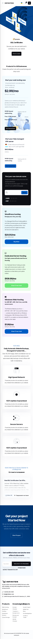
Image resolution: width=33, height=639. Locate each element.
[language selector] (22, 3)
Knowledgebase (27, 613)
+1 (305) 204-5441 (8, 592)
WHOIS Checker (15, 620)
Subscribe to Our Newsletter (21, 563)
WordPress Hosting (5, 610)
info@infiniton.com (8, 594)
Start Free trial (16, 285)
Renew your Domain (16, 616)
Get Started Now (10, 128)
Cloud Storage (6, 617)
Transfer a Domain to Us (16, 612)
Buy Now (16, 241)
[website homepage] (9, 3)
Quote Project (26, 607)
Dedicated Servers (5, 614)
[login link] (29, 3)
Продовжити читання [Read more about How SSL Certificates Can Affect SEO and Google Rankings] (21, 495)
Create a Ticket (25, 616)
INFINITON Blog (25, 610)
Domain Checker (15, 608)
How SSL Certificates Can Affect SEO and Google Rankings (15, 480)
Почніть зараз (16, 53)
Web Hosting (5, 607)
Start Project (16, 535)
